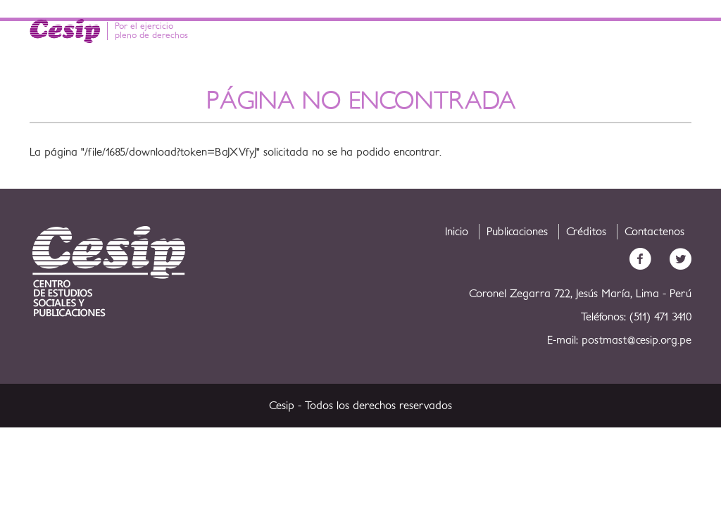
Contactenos (654, 231)
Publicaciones (517, 231)
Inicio (456, 231)
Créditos (586, 231)
